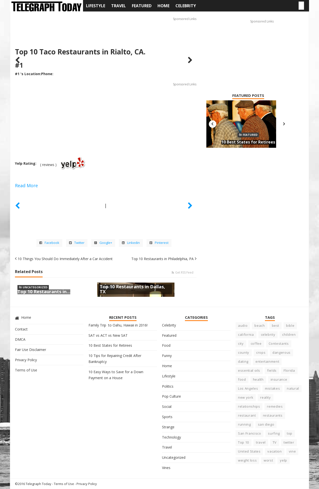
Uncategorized (35, 287)
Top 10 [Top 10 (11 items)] (243, 442)
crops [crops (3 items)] (260, 352)
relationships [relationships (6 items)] (249, 406)
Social (166, 406)
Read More (26, 185)
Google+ (103, 242)
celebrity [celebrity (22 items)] (268, 334)
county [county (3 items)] (243, 352)
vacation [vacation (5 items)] (274, 451)
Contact (21, 329)
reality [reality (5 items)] (265, 397)
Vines (166, 467)
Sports (167, 416)
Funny (167, 355)
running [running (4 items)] (244, 424)
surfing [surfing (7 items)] (274, 433)
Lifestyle (95, 5)
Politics (167, 386)
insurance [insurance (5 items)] (279, 379)
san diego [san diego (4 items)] (266, 424)
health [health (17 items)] (258, 379)
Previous (212, 124)
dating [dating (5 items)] (243, 361)
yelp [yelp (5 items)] (283, 460)
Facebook (49, 242)
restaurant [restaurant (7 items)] (247, 415)
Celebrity (185, 5)
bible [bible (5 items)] (290, 325)
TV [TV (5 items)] (275, 442)
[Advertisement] (105, 27)
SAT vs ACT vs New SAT (108, 335)
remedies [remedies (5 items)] (275, 406)
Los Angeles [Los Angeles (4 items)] (248, 388)
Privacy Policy (26, 359)
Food (166, 345)
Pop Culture (171, 396)
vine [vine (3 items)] (292, 451)
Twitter (76, 242)
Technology (171, 437)
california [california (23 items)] (246, 334)
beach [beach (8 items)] (259, 325)
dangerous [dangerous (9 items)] (281, 352)
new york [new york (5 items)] (245, 397)
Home (163, 5)
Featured (142, 5)
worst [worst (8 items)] (268, 460)
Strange (168, 427)
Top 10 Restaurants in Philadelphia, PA (162, 258)
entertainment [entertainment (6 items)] (267, 361)
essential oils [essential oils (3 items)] (249, 370)
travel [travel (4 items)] (261, 442)
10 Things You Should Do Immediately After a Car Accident (65, 258)
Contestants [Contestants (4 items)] (279, 343)
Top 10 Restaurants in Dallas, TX (132, 289)
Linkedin (131, 242)
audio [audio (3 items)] (242, 325)
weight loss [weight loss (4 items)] (247, 460)
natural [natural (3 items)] (293, 388)
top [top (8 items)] (289, 433)
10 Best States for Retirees (248, 142)
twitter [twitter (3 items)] (289, 442)
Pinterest (159, 242)
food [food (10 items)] (242, 379)
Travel (118, 5)
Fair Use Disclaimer (30, 349)
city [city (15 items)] (241, 343)
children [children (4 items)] (289, 334)
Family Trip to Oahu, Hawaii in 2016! (118, 325)
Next (284, 124)
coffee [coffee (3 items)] (256, 343)
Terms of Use (26, 370)
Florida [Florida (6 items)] (289, 370)
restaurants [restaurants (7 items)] (273, 415)
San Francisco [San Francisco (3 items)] (249, 433)
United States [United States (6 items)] (249, 451)
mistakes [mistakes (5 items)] (272, 388)
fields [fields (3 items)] (272, 370)
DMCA (20, 339)
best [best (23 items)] (275, 325)
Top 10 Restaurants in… (43, 292)
